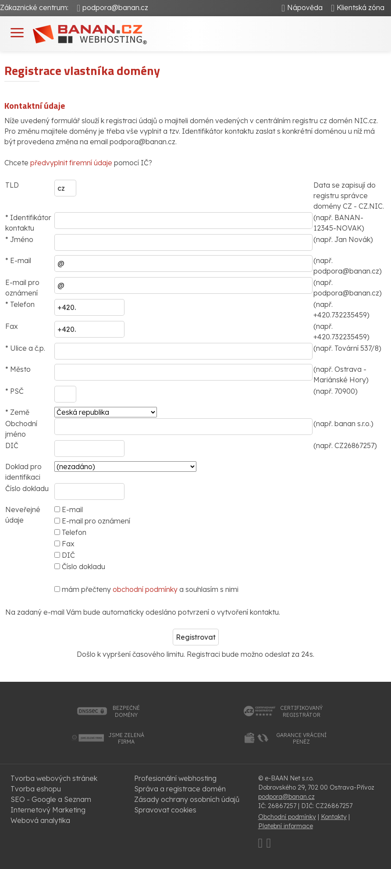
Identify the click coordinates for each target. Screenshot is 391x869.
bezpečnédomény (126, 711)
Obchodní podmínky (287, 817)
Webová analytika (40, 820)
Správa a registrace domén (180, 788)
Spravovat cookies (165, 809)
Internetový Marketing (48, 809)
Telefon (70, 532)
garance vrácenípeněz (301, 738)
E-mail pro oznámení (92, 520)
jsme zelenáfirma (126, 738)
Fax (64, 543)
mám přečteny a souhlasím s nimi (146, 589)
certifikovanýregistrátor (301, 711)
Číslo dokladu (79, 566)
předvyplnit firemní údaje (71, 162)
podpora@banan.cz (115, 7)
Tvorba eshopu (36, 788)
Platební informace (285, 826)
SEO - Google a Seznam (51, 799)
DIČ (64, 555)
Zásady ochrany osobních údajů (186, 799)
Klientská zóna (360, 7)
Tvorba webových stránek (54, 778)
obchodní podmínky (145, 589)
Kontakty (334, 817)
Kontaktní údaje (34, 105)
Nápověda (305, 7)
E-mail (68, 509)
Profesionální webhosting (175, 778)
